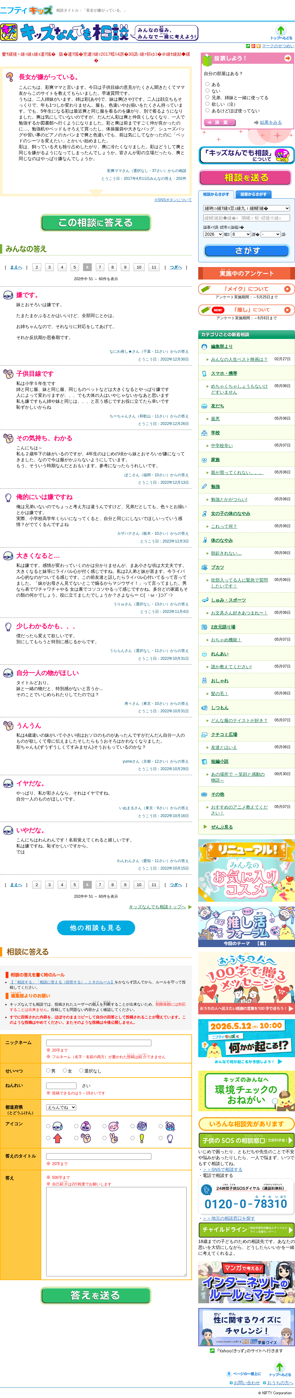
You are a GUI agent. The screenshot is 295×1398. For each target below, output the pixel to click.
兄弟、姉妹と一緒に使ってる (240, 97)
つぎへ (176, 267)
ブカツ (217, 567)
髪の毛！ (220, 693)
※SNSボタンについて (173, 200)
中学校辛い (222, 445)
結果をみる (271, 122)
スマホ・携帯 (224, 373)
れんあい (220, 653)
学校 (215, 432)
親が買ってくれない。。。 (237, 472)
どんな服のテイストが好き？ (239, 720)
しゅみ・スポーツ (228, 600)
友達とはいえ (224, 747)
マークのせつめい (278, 45)
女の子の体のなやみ (230, 513)
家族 (215, 459)
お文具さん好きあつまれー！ (239, 612)
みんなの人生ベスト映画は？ (239, 359)
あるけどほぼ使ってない (236, 110)
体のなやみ (222, 540)
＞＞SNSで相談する (223, 1169)
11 (154, 267)
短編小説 (220, 761)
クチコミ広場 (224, 734)
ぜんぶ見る (222, 827)
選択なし (93, 1070)
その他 (217, 794)
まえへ (16, 267)
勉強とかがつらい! (229, 499)
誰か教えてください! (231, 666)
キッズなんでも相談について (246, 155)
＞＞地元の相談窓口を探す (229, 1218)
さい (84, 1085)
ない (216, 90)
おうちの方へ (280, 1382)
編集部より (222, 346)
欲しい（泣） (225, 104)
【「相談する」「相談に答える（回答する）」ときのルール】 (62, 982)
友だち (217, 405)
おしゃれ (220, 680)
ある (216, 84)
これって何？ (224, 526)
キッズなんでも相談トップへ (157, 906)
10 (139, 267)
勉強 (215, 486)
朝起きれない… (226, 553)
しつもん (220, 707)
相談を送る (245, 177)
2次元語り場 (223, 626)
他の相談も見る (96, 927)
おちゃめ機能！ (226, 639)
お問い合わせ (247, 1382)
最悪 (215, 418)
